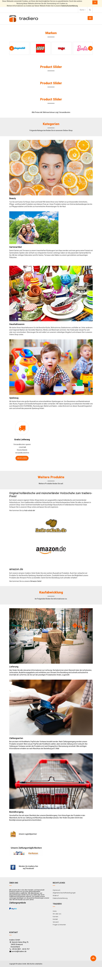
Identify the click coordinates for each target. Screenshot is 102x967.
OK (95, 2)
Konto (83, 10)
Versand (55, 922)
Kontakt (55, 919)
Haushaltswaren (16, 324)
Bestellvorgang (16, 812)
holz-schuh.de (29, 510)
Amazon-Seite (35, 581)
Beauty (12, 198)
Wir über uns (57, 914)
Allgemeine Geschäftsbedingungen (64, 893)
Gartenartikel (15, 247)
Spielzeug (13, 398)
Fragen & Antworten (59, 925)
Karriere (55, 916)
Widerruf (56, 895)
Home (54, 911)
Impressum (56, 890)
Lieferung (13, 666)
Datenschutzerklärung (69, 6)
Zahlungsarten (16, 738)
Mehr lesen (22, 458)
